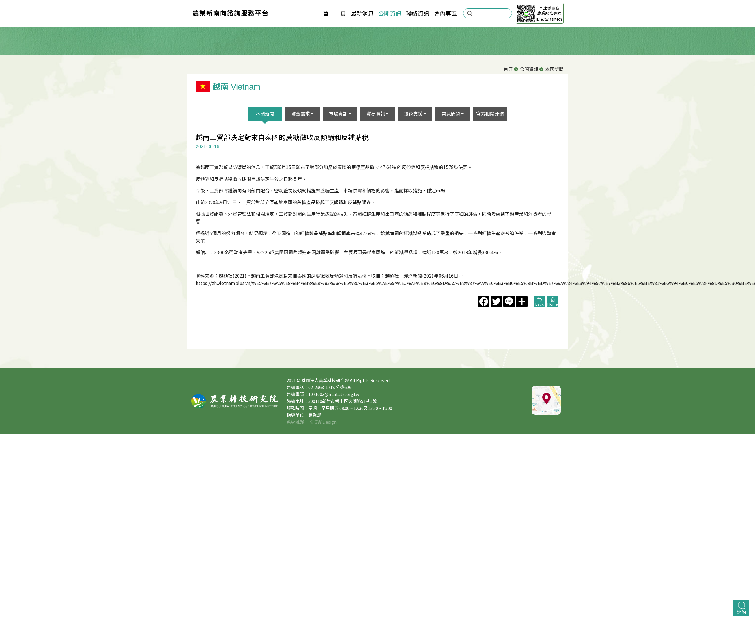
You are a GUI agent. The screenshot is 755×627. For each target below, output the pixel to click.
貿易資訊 (376, 113)
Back (539, 302)
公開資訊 (389, 13)
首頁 (508, 69)
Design (323, 422)
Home (552, 302)
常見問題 (451, 113)
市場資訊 (338, 113)
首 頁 (334, 13)
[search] (491, 13)
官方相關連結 (490, 113)
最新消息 (362, 13)
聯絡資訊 (417, 13)
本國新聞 (265, 113)
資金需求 (300, 113)
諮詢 (741, 608)
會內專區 (445, 13)
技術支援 (413, 113)
